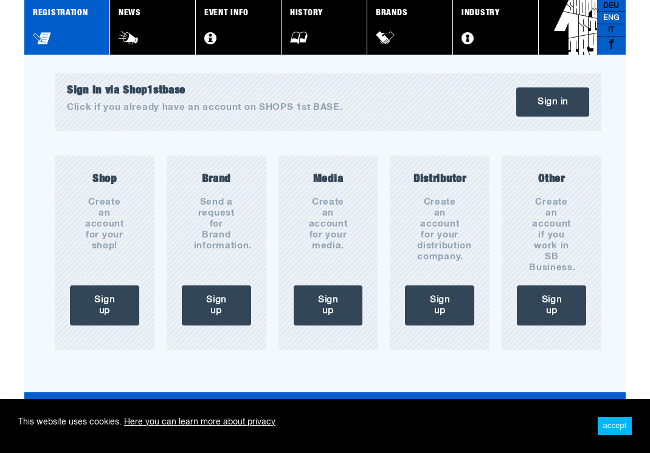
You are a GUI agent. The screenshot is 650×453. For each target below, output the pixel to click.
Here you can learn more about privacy (199, 422)
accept (614, 425)
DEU (611, 6)
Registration (60, 26)
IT (611, 30)
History (306, 26)
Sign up (104, 305)
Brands (391, 26)
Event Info (226, 26)
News (130, 26)
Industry (481, 26)
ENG (611, 18)
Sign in (553, 101)
